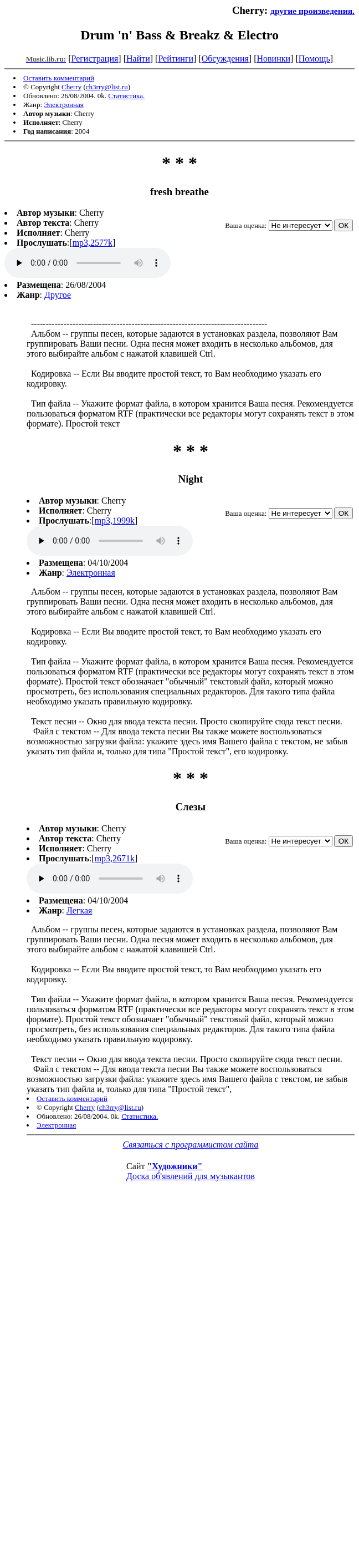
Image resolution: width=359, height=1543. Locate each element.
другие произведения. (312, 11)
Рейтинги (175, 58)
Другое (57, 295)
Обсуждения (225, 58)
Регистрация (95, 58)
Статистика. (126, 96)
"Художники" (174, 1166)
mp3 (87, 263)
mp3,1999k (115, 520)
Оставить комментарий (58, 78)
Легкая (79, 910)
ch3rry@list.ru (107, 87)
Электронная (63, 104)
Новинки (273, 58)
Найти (138, 58)
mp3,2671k (115, 858)
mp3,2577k (92, 242)
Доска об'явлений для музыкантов (190, 1176)
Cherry (71, 87)
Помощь (314, 58)
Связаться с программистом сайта (191, 1144)
